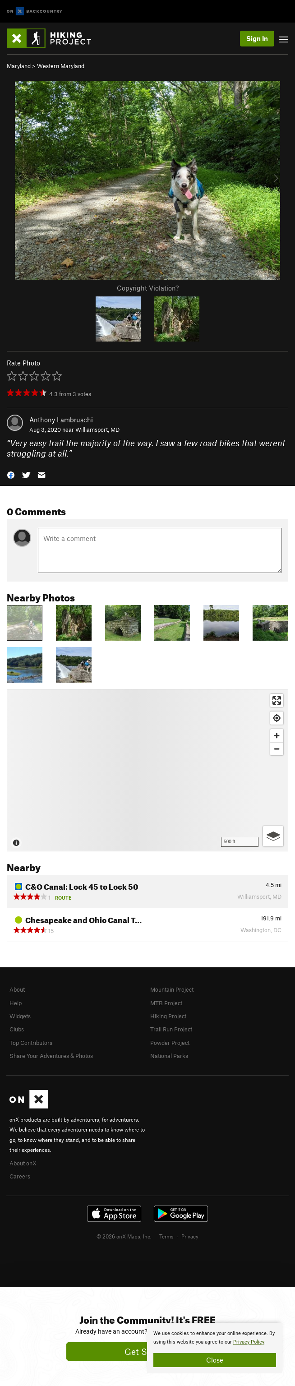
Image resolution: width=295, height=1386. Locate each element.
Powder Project (169, 1042)
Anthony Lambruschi (61, 420)
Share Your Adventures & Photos (51, 1055)
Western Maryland (60, 65)
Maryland (19, 65)
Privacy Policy (248, 1342)
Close (214, 1360)
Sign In (257, 38)
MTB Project (166, 1003)
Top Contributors (30, 1042)
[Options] (273, 836)
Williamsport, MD (97, 429)
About (17, 989)
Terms (166, 1236)
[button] (11, 474)
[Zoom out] (276, 748)
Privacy (189, 1236)
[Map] (147, 770)
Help (15, 1003)
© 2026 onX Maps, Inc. (124, 1236)
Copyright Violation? (148, 288)
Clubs (16, 1029)
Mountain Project (172, 989)
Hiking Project (168, 1016)
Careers (19, 1176)
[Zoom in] (276, 735)
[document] (214, 1348)
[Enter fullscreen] (276, 700)
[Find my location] (276, 718)
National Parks (169, 1055)
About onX (23, 1163)
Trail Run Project (171, 1029)
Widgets (20, 1016)
